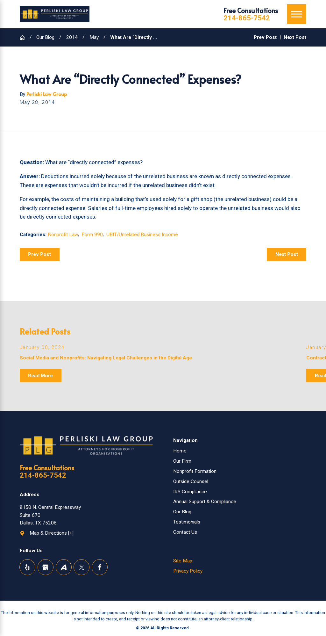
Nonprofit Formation (194, 471)
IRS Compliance (190, 492)
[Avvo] (64, 567)
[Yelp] (27, 567)
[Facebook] (100, 567)
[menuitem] (240, 451)
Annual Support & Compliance (204, 501)
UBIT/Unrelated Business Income (142, 234)
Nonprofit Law (63, 234)
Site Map (182, 561)
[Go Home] (25, 37)
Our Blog (45, 37)
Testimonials (186, 522)
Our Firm (182, 461)
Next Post (286, 254)
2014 (72, 37)
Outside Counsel (190, 481)
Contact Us (185, 532)
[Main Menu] (297, 14)
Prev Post (39, 254)
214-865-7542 (246, 18)
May (94, 37)
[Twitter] (81, 567)
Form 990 (92, 234)
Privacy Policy (187, 571)
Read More (40, 376)
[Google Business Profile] (45, 567)
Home (180, 451)
